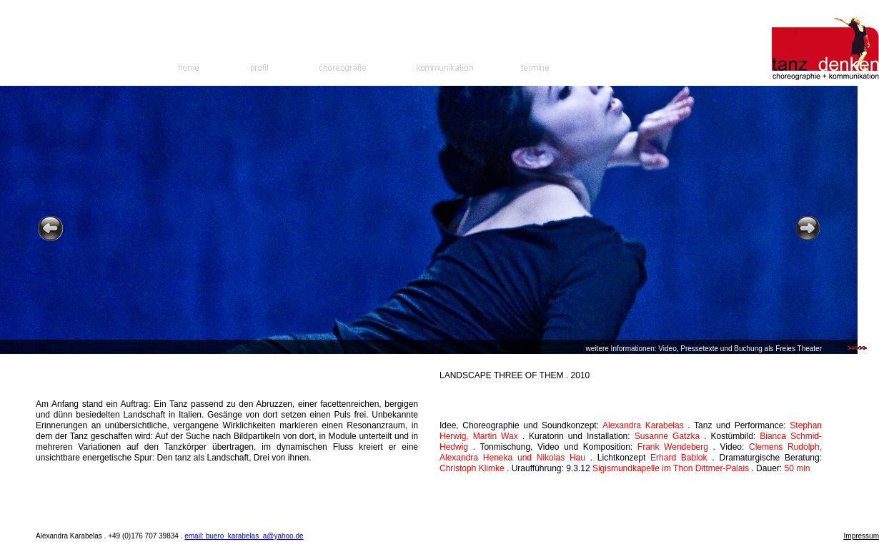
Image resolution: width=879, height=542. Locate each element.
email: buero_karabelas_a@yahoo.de (243, 536)
